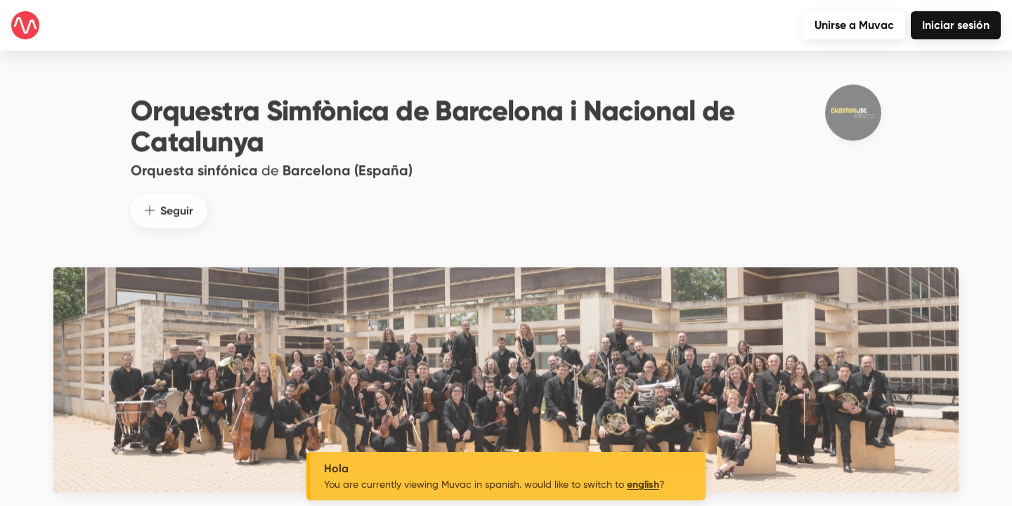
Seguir (169, 205)
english (643, 485)
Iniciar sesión (956, 25)
